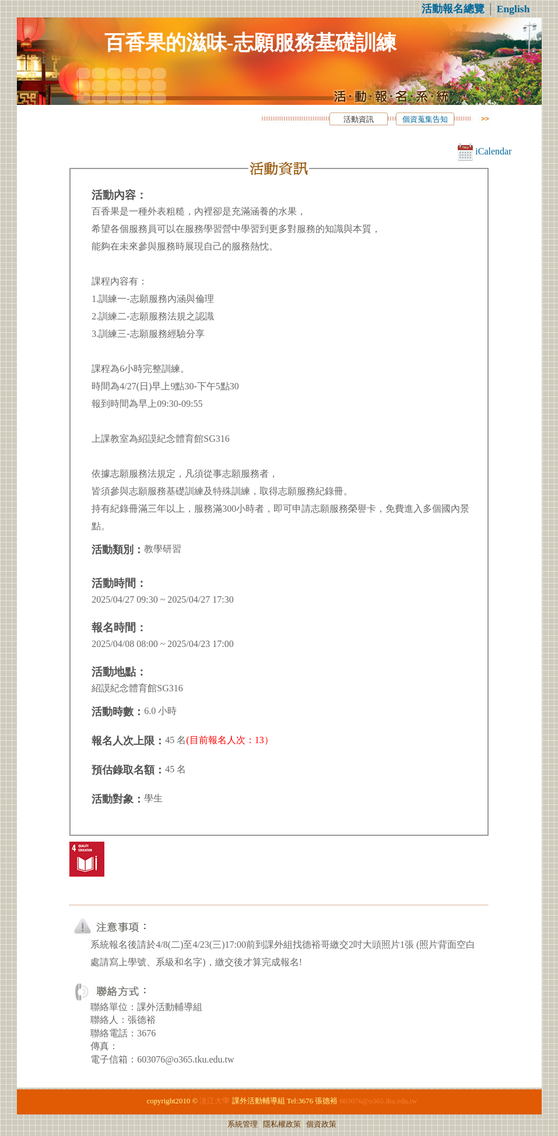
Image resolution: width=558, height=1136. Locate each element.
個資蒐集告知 (425, 119)
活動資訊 (358, 119)
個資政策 (321, 1124)
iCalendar (484, 151)
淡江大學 (214, 1101)
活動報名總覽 (453, 9)
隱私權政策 (282, 1124)
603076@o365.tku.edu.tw (378, 1101)
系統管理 (242, 1124)
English (513, 9)
